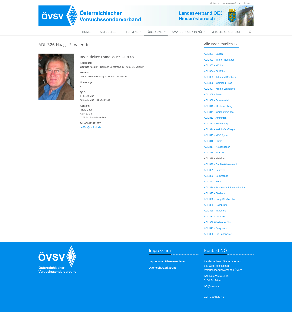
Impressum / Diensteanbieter (167, 261)
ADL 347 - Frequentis (215, 228)
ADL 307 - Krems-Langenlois (219, 88)
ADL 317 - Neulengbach (217, 146)
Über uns (155, 31)
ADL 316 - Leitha (213, 141)
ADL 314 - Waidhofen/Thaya (219, 129)
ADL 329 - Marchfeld (215, 210)
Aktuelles (108, 31)
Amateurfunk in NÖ (187, 31)
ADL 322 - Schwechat (216, 175)
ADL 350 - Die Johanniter (218, 234)
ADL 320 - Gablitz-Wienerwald (220, 164)
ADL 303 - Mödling (214, 65)
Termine (132, 31)
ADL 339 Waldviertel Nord (218, 222)
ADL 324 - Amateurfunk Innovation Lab (225, 187)
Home (86, 31)
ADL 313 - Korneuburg (216, 123)
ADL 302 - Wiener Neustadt (219, 59)
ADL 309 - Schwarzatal (216, 100)
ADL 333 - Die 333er (215, 216)
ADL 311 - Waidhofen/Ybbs (219, 112)
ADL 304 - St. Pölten (215, 71)
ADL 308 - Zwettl (213, 94)
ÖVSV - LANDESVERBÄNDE (227, 3)
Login (250, 3)
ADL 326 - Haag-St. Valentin (219, 199)
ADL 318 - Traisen (214, 152)
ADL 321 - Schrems (214, 170)
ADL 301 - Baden (213, 53)
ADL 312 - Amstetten (215, 117)
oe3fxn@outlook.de (90, 127)
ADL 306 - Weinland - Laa (218, 82)
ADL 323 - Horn (212, 181)
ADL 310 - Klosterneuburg (218, 106)
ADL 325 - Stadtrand (215, 193)
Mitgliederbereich (226, 31)
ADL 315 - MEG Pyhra (216, 135)
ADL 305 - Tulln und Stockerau (220, 77)
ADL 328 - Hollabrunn (216, 205)
